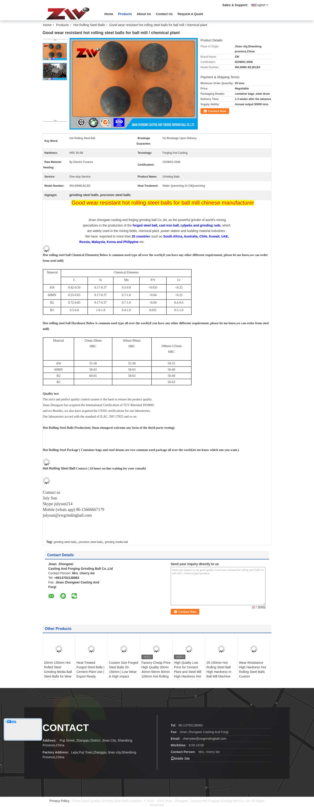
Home (108, 14)
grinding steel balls (65, 542)
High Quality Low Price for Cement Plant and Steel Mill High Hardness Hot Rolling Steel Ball (187, 672)
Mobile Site (180, 758)
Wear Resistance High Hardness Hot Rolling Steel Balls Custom (252, 669)
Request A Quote (190, 14)
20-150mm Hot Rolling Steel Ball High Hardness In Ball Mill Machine (218, 669)
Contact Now (217, 111)
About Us (144, 14)
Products (125, 14)
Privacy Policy (59, 801)
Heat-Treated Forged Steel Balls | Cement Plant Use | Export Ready (90, 669)
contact (66, 727)
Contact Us (164, 14)
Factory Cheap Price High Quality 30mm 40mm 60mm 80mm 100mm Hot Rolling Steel (156, 672)
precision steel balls (91, 542)
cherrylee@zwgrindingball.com (204, 738)
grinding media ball (116, 542)
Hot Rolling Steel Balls (89, 25)
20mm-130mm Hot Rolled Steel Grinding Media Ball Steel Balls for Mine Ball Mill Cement (58, 672)
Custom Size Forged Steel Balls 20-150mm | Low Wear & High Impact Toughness (123, 672)
